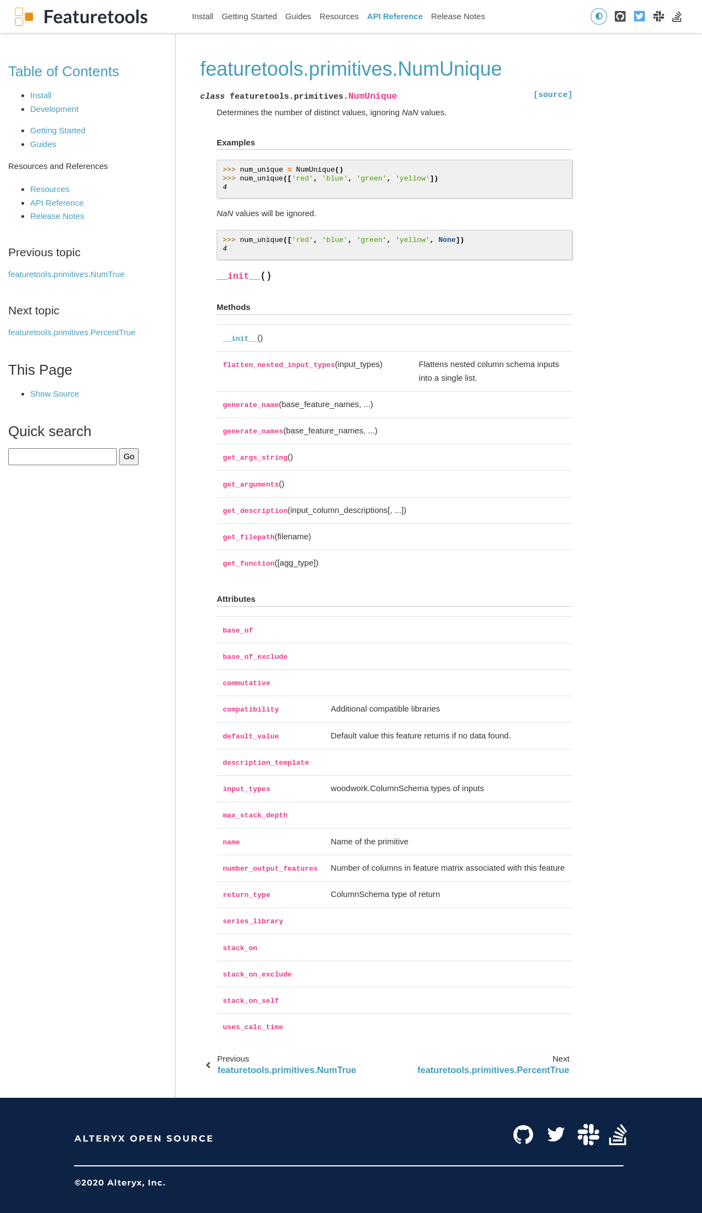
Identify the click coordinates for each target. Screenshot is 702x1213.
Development (54, 109)
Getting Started (249, 16)
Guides (298, 16)
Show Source (54, 393)
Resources (339, 16)
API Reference (395, 16)
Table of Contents (63, 71)
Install (202, 16)
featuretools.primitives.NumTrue (66, 274)
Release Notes (458, 16)
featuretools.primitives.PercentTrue (71, 332)
